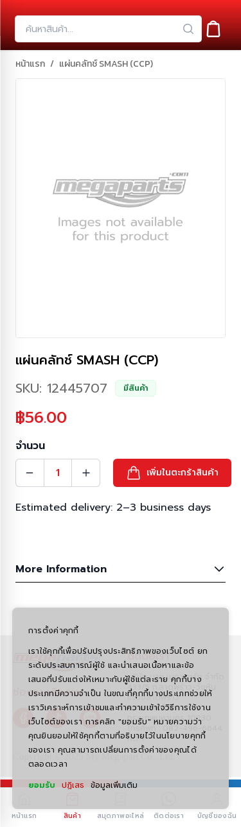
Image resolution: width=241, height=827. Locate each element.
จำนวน (30, 446)
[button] (172, 473)
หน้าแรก (30, 64)
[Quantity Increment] (86, 473)
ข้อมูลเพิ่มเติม (114, 785)
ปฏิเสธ (73, 785)
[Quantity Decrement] (29, 473)
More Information (120, 569)
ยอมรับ (41, 785)
